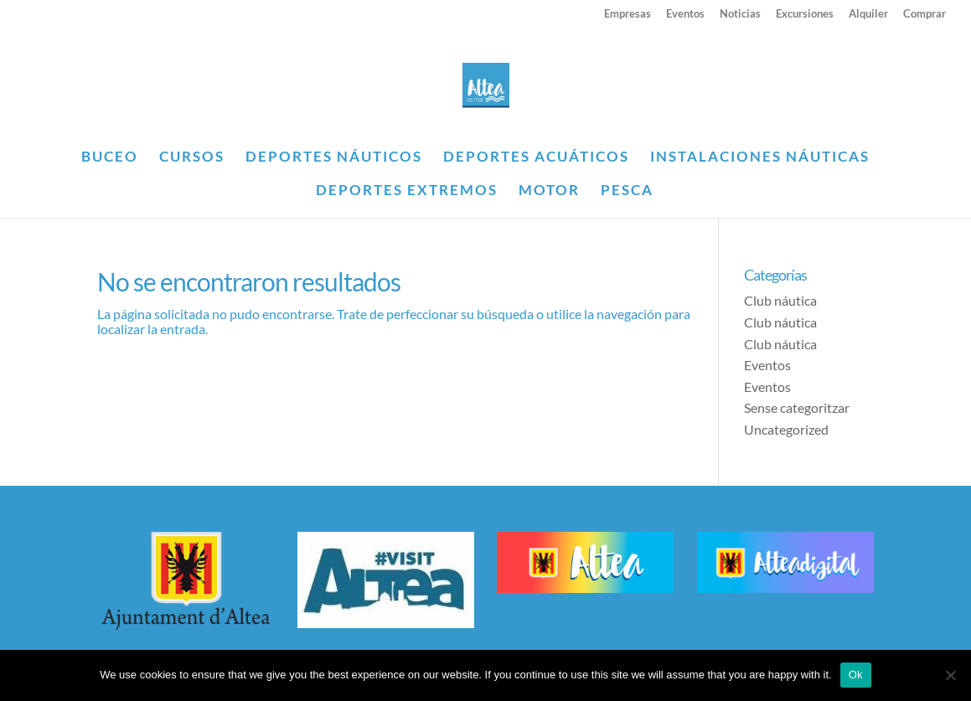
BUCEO (109, 158)
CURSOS (192, 158)
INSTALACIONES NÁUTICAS (760, 158)
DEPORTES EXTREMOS (407, 191)
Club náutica (780, 300)
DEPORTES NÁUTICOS (333, 158)
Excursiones (805, 14)
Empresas (627, 14)
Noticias (740, 14)
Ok (856, 674)
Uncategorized (786, 429)
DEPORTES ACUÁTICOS (536, 158)
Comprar (924, 14)
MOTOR (549, 191)
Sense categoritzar (797, 407)
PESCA (627, 191)
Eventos (685, 14)
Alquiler (868, 14)
